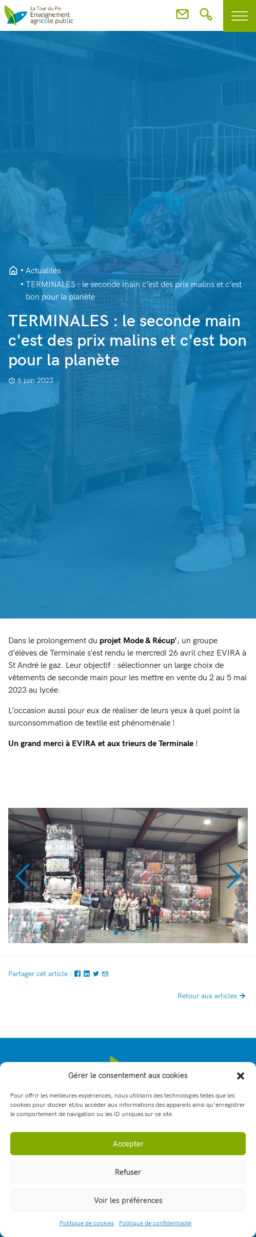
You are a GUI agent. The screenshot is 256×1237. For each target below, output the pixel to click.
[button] (240, 1075)
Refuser (128, 1172)
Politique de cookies (87, 1223)
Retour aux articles (213, 995)
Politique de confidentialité (155, 1223)
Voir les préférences (128, 1200)
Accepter (128, 1143)
